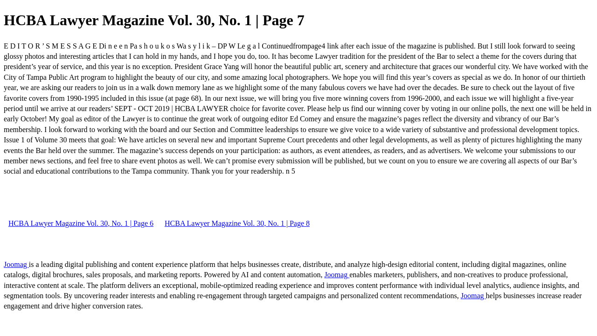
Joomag (16, 264)
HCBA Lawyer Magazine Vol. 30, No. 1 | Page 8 (237, 223)
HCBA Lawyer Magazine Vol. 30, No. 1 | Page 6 (80, 223)
